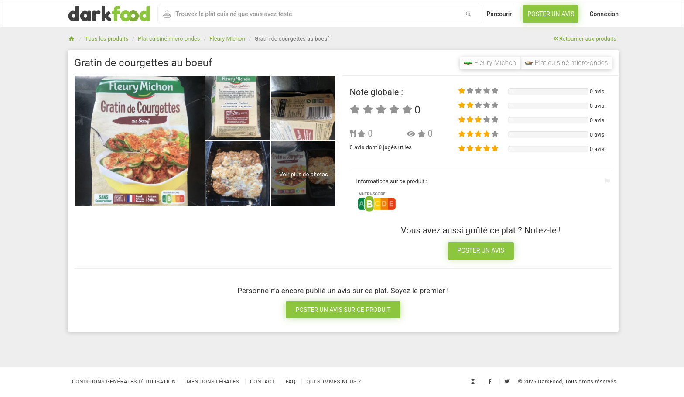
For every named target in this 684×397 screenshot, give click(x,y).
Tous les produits (106, 38)
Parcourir (499, 13)
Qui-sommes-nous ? (333, 382)
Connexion (604, 13)
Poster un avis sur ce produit (342, 309)
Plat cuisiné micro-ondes (169, 38)
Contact (262, 382)
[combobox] (306, 14)
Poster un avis (550, 13)
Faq (291, 382)
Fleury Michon (227, 38)
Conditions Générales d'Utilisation (124, 382)
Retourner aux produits (584, 38)
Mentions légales (213, 382)
